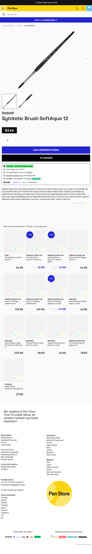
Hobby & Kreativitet (55, 440)
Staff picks (51, 455)
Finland (4, 502)
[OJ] (46, 14)
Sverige (4, 497)
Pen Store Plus (7, 450)
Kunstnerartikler (8, 25)
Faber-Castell (52, 467)
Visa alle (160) (53, 474)
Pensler (19, 25)
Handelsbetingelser (9, 464)
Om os (3, 442)
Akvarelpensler (29, 25)
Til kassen (46, 158)
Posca (49, 469)
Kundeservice (7, 437)
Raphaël (8, 112)
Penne (49, 442)
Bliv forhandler (7, 457)
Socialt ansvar (7, 459)
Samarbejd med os (9, 454)
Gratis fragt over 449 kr (46, 2)
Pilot (48, 462)
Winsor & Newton (54, 472)
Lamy (49, 465)
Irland (3, 508)
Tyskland (5, 513)
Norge (3, 500)
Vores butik (6, 445)
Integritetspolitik (8, 467)
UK (2, 515)
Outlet (49, 450)
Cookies (4, 469)
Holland (4, 510)
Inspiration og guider (10, 452)
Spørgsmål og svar (9, 440)
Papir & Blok (52, 445)
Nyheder (50, 452)
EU (2, 518)
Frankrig (4, 505)
